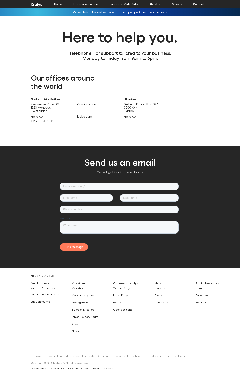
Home (58, 3)
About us (154, 3)
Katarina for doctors (85, 3)
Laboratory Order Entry (124, 3)
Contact (198, 3)
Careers (177, 3)
